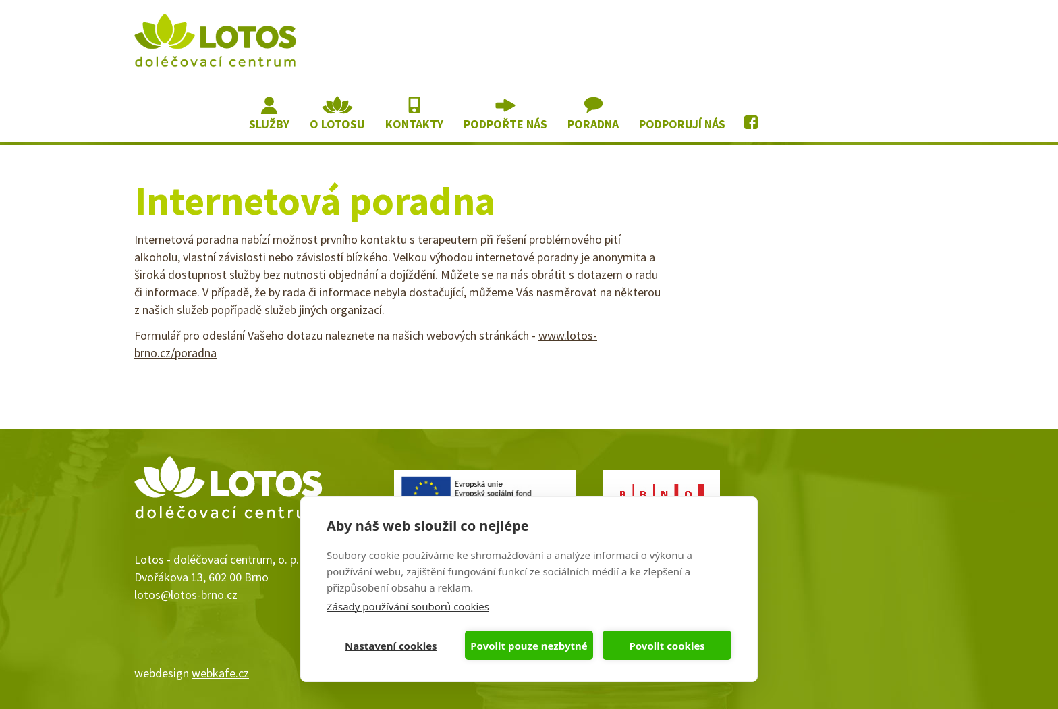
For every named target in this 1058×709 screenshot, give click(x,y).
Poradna (593, 124)
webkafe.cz (220, 673)
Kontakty (414, 124)
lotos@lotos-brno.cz (186, 594)
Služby (269, 124)
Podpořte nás (505, 124)
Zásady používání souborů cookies (408, 606)
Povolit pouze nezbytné (528, 645)
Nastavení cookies (391, 645)
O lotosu (337, 124)
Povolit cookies (666, 645)
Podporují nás (682, 124)
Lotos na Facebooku (752, 113)
